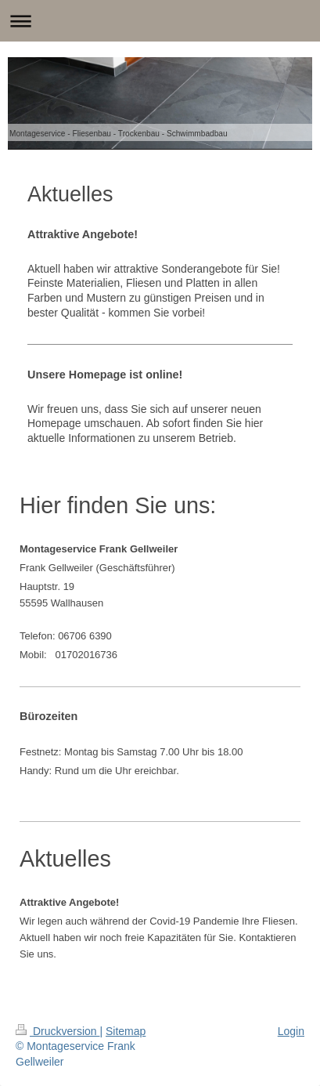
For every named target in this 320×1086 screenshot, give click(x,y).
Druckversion (57, 1031)
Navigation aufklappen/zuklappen (160, 21)
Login (291, 1031)
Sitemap (126, 1031)
